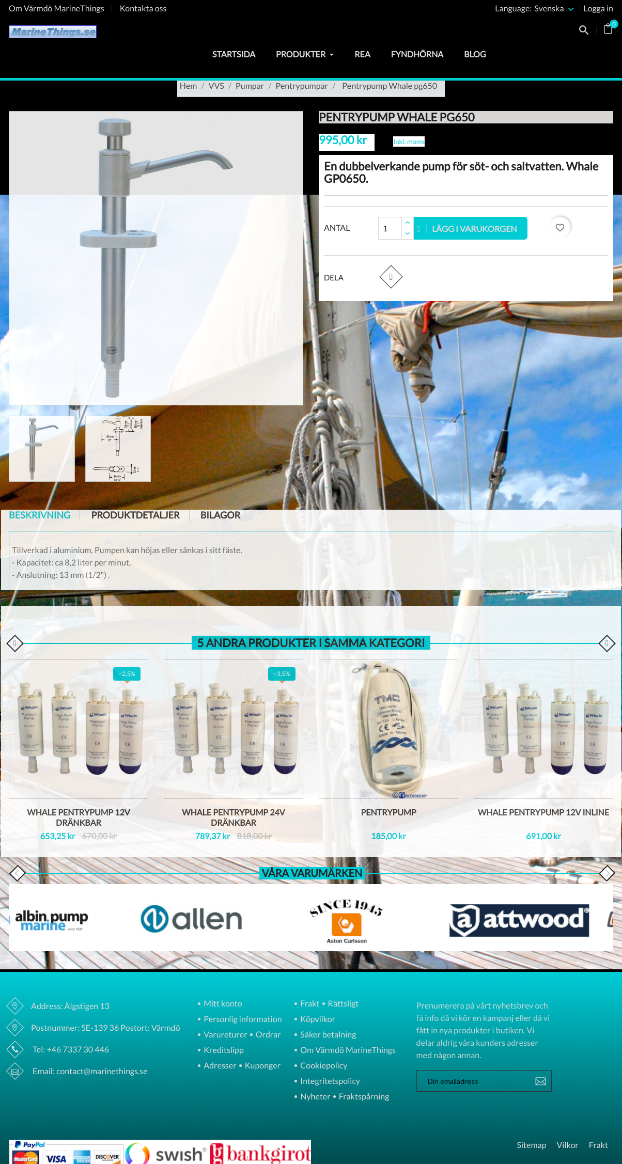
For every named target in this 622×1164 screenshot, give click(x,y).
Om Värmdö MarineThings (56, 8)
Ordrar (267, 1035)
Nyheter (314, 1097)
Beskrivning (39, 515)
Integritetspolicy (329, 1081)
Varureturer (224, 1035)
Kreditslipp (223, 1050)
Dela (390, 276)
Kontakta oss (143, 8)
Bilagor (220, 515)
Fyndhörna (417, 54)
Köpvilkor (317, 1019)
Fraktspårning (363, 1097)
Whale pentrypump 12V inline (543, 812)
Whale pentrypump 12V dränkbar (78, 818)
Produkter (305, 54)
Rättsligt (342, 1004)
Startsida (233, 54)
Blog (475, 54)
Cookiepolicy (323, 1066)
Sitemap (531, 1145)
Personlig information (242, 1019)
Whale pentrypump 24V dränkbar (233, 818)
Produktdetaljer (135, 515)
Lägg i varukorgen (467, 228)
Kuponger (262, 1066)
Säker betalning (327, 1035)
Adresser (219, 1066)
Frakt (309, 1004)
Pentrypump (388, 812)
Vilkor (567, 1145)
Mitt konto (222, 1004)
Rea (362, 54)
